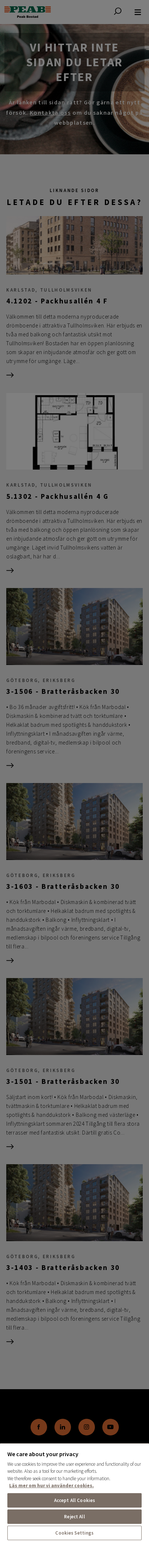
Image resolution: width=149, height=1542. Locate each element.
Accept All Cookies (74, 1500)
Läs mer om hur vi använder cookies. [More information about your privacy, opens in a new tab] (51, 1485)
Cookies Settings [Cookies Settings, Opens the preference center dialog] (74, 1533)
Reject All (74, 1517)
